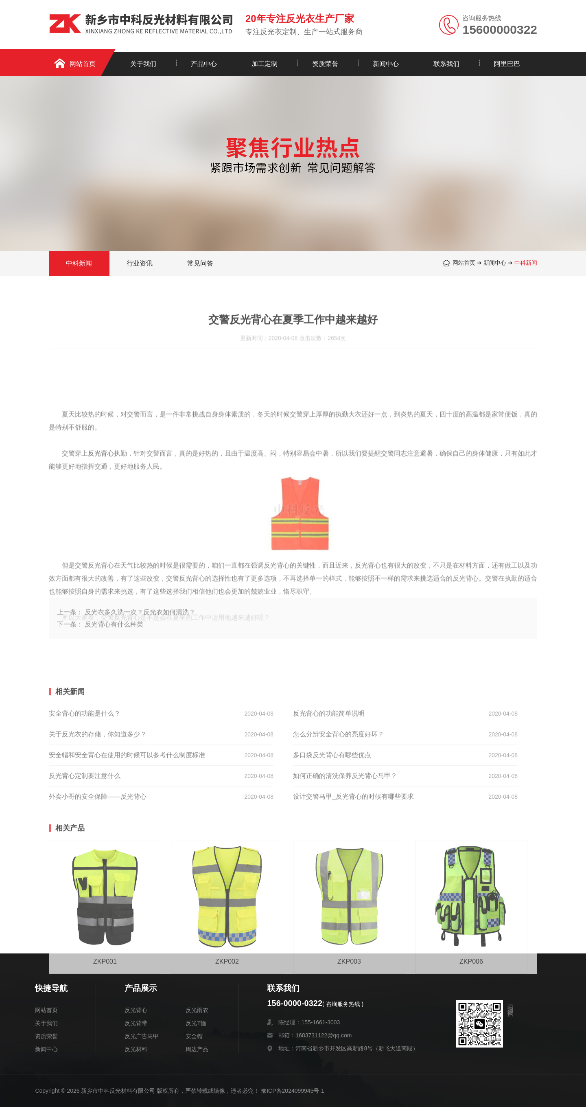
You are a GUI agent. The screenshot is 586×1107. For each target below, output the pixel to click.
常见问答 (200, 264)
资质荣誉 (325, 63)
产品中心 (204, 63)
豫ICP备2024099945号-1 (292, 1090)
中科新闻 (525, 264)
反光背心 (136, 1010)
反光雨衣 (197, 1010)
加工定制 (264, 63)
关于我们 (143, 63)
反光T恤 (196, 1023)
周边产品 (197, 1049)
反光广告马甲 (142, 1036)
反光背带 (136, 1023)
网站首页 (83, 63)
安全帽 (194, 1036)
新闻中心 (386, 63)
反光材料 (136, 1049)
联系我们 (446, 63)
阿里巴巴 (507, 63)
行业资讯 (140, 264)
